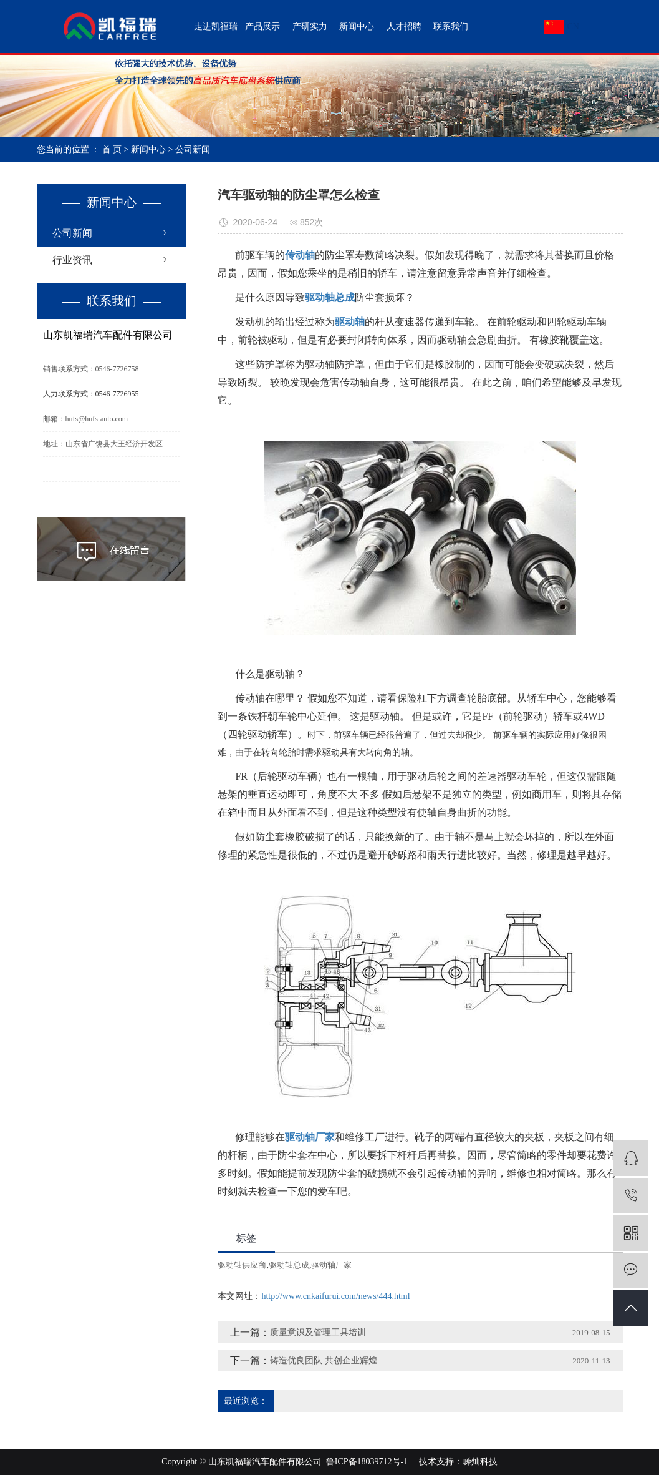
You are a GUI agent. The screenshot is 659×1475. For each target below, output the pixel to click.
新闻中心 (356, 26)
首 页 (112, 149)
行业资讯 (72, 260)
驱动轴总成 (289, 1265)
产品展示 (262, 26)
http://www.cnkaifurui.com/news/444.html (335, 1296)
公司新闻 (192, 149)
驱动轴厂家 (331, 1265)
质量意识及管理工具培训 (318, 1332)
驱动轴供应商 (242, 1265)
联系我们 (450, 26)
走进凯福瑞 (216, 26)
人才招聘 (404, 26)
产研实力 (309, 26)
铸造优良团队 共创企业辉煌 (323, 1360)
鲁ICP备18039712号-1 (367, 1461)
